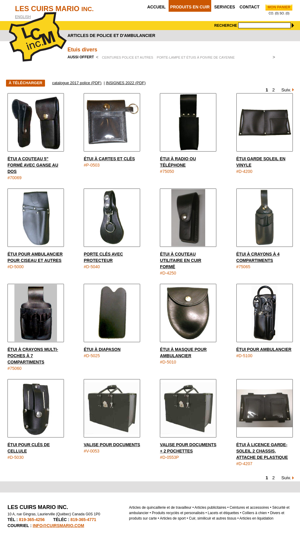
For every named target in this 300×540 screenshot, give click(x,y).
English (23, 17)
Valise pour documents (112, 444)
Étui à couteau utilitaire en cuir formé (180, 260)
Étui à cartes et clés (109, 158)
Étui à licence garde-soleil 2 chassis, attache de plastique (262, 451)
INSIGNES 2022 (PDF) (126, 83)
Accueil (156, 7)
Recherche (225, 25)
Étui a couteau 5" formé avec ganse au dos (33, 165)
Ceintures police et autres (127, 57)
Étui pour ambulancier (264, 349)
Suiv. (286, 89)
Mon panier (279, 7)
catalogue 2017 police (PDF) (77, 83)
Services (224, 7)
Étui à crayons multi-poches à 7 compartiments (33, 355)
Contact (250, 7)
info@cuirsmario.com (58, 525)
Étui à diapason (102, 349)
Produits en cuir (190, 7)
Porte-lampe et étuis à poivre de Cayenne (196, 57)
